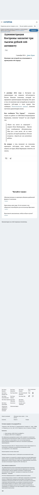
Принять (33, 30)
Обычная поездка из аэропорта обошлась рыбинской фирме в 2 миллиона (19, 199)
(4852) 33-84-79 (12, 434)
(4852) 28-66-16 (15, 433)
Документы (12, 403)
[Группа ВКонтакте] (29, 393)
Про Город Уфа (22, 396)
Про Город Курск (13, 392)
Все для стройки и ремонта (26, 26)
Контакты (4, 419)
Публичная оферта (14, 406)
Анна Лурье (31, 55)
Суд (6, 50)
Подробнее (10, 473)
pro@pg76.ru (21, 433)
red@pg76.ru (18, 434)
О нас (27, 416)
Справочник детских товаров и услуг (9, 26)
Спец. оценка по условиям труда (9, 465)
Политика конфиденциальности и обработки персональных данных (16, 475)
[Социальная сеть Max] (33, 396)
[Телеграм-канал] (29, 396)
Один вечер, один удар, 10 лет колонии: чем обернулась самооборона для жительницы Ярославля (19, 207)
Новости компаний (6, 416)
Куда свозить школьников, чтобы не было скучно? (19, 214)
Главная (27, 419)
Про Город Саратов (6, 399)
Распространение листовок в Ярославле (10, 451)
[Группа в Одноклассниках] (33, 393)
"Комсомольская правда (19, 106)
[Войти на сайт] (36, 22)
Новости (15, 419)
